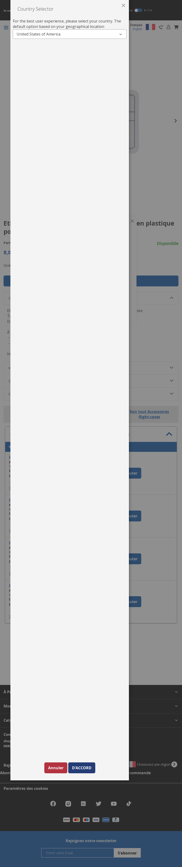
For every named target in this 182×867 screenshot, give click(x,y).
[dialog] (96, 433)
